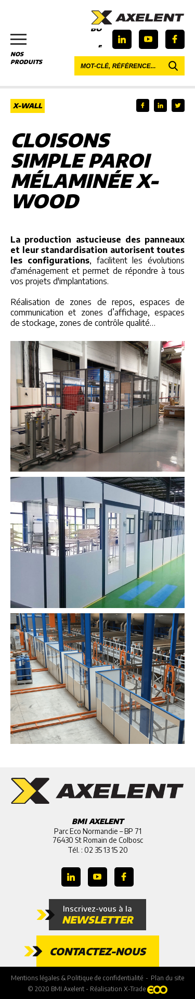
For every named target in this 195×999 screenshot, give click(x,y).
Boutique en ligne (96, 38)
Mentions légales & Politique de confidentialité (77, 978)
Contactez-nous (97, 951)
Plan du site (167, 978)
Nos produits (31, 49)
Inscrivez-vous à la (97, 915)
